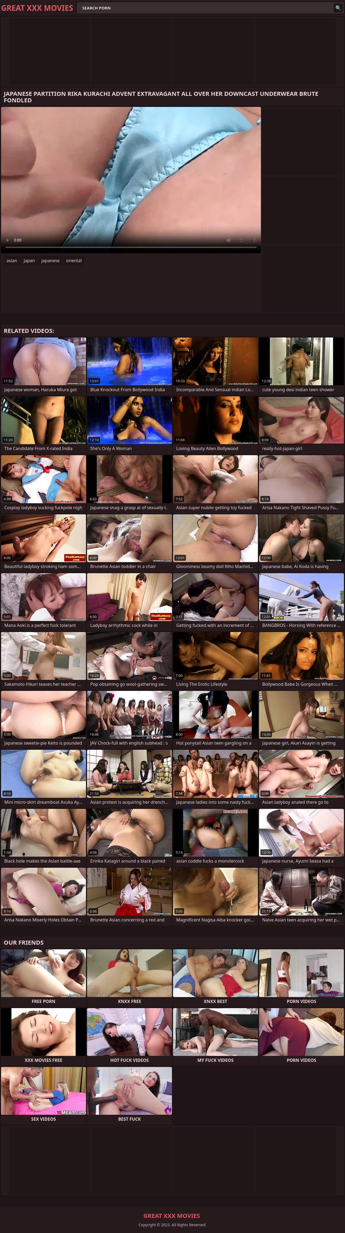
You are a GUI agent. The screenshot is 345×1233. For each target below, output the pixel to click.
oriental (74, 261)
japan (29, 261)
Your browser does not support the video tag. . (131, 180)
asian (11, 261)
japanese (50, 261)
